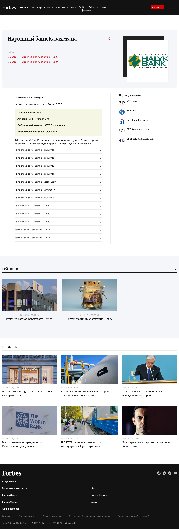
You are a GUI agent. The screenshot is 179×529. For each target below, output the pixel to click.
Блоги (94, 502)
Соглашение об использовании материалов (89, 516)
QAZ (98, 7)
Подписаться (157, 7)
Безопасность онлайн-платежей (133, 516)
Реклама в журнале (52, 516)
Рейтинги (24, 7)
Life (93, 488)
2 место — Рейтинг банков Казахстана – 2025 (33, 56)
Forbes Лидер (9, 495)
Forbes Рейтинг (99, 495)
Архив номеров (11, 508)
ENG (104, 7)
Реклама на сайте (27, 516)
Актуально (8, 481)
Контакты (6, 516)
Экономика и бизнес (13, 488)
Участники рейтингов (40, 7)
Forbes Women (58, 7)
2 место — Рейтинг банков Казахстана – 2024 (33, 61)
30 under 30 (72, 7)
